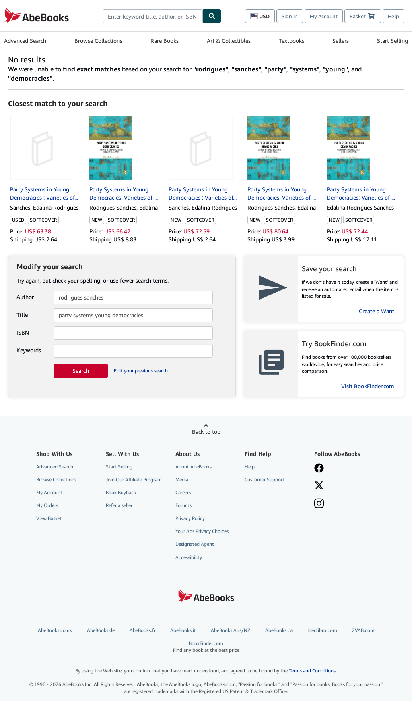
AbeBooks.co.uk (55, 630)
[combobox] (153, 16)
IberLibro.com (322, 630)
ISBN (22, 332)
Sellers (340, 40)
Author (25, 296)
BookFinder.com (206, 646)
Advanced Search (25, 40)
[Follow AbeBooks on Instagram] (319, 504)
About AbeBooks (193, 467)
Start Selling (392, 40)
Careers (183, 492)
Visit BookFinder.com (367, 386)
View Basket (49, 518)
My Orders (47, 505)
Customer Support (264, 479)
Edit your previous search (141, 371)
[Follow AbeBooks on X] (319, 486)
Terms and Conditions (312, 671)
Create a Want (376, 311)
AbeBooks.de (101, 630)
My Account (324, 16)
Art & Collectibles (229, 40)
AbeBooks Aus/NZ (230, 630)
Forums (183, 505)
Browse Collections (98, 40)
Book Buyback (121, 492)
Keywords (28, 350)
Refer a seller (119, 505)
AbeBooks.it (183, 630)
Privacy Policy (190, 518)
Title (22, 314)
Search (80, 370)
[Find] (212, 16)
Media (181, 479)
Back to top (206, 431)
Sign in (290, 16)
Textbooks (291, 40)
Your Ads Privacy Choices (202, 531)
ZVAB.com (363, 630)
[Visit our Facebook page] (319, 468)
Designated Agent (194, 544)
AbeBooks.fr (142, 630)
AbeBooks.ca (279, 630)
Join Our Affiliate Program (134, 479)
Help (393, 16)
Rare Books (164, 40)
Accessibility (188, 557)
